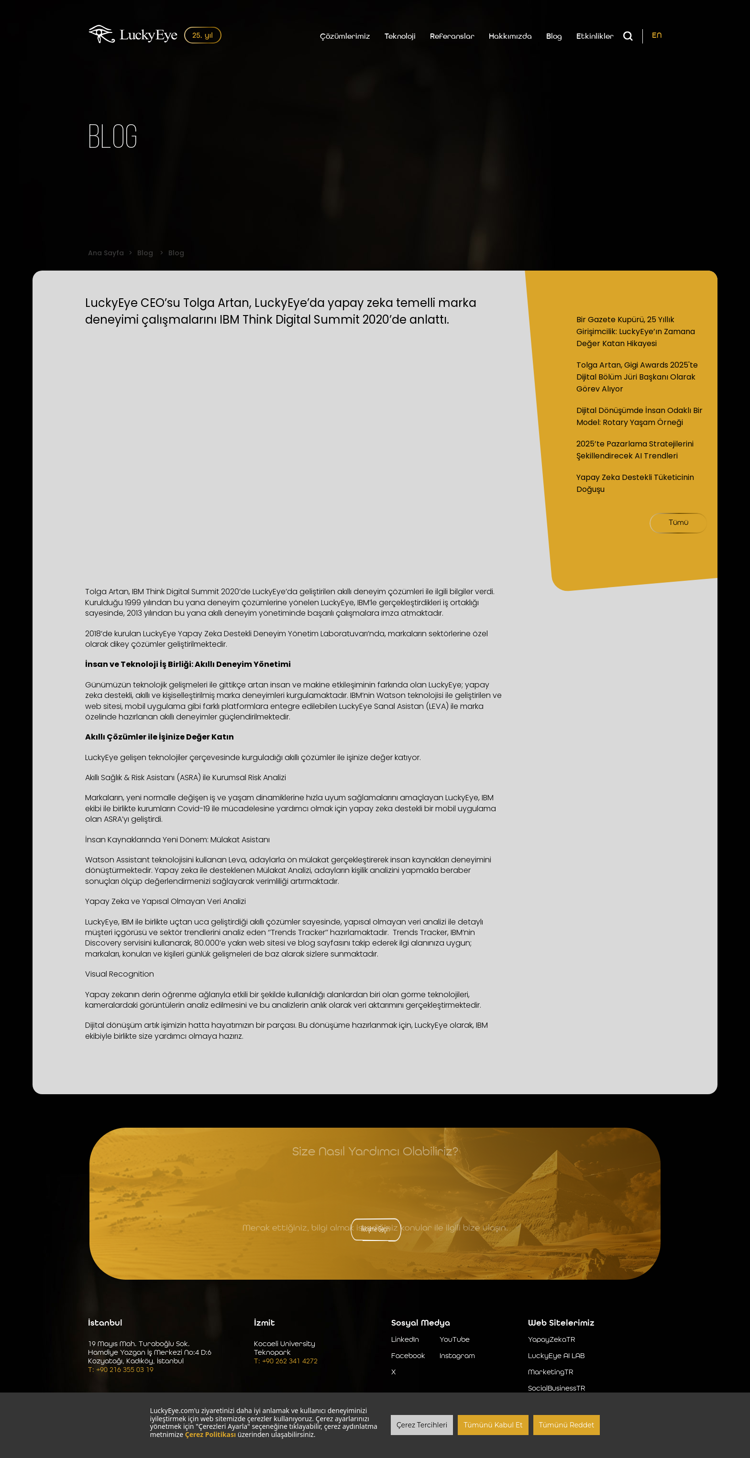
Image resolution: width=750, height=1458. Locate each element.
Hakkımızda (510, 37)
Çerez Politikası (210, 1434)
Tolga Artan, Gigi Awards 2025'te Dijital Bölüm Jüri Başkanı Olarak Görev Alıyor (637, 376)
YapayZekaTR (551, 1340)
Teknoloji (400, 37)
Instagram (457, 1356)
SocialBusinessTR (556, 1389)
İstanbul (105, 1323)
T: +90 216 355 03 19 (121, 1370)
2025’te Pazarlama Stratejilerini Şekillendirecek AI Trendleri (635, 449)
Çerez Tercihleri (422, 1425)
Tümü (678, 523)
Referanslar (452, 37)
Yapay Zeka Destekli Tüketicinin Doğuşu (635, 483)
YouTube (455, 1340)
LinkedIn (405, 1340)
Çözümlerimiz (345, 37)
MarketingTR (550, 1372)
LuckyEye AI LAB (556, 1356)
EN (657, 36)
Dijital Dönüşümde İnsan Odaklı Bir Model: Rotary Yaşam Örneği (639, 416)
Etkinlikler (595, 37)
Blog (554, 37)
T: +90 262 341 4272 (286, 1361)
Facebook (408, 1356)
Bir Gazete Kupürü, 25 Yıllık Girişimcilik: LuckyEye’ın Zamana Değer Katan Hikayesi (635, 331)
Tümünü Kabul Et (492, 1425)
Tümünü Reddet (567, 1425)
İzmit (264, 1323)
